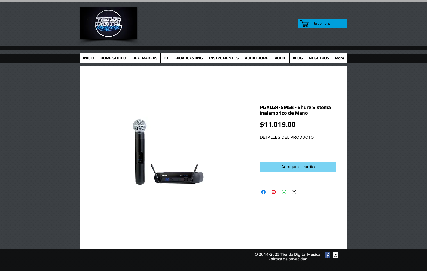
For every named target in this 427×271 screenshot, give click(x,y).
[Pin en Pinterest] (273, 192)
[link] (326, 23)
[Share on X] (294, 192)
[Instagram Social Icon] (335, 255)
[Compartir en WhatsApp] (284, 192)
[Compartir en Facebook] (263, 192)
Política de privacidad (288, 259)
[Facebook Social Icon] (327, 255)
